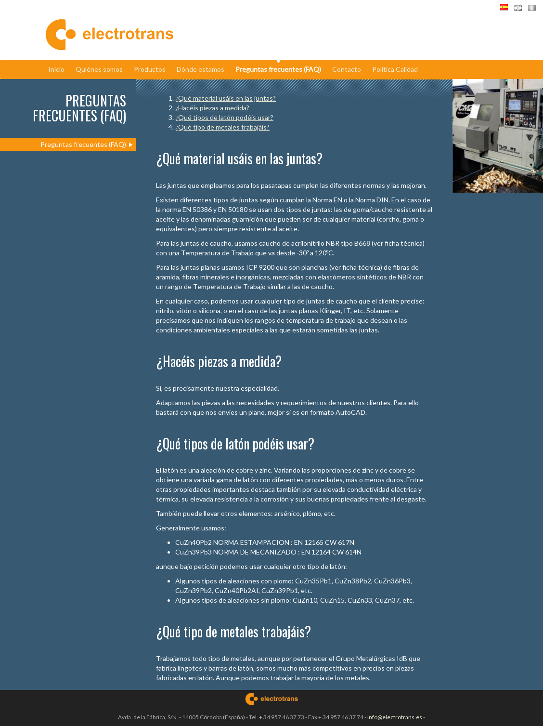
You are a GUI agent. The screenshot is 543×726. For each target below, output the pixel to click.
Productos (150, 69)
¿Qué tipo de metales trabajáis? (222, 127)
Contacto (346, 69)
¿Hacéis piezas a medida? (212, 108)
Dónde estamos (200, 69)
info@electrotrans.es (394, 717)
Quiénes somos (99, 69)
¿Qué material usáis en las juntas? (225, 98)
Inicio (56, 69)
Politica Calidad (395, 69)
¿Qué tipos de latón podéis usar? (224, 117)
